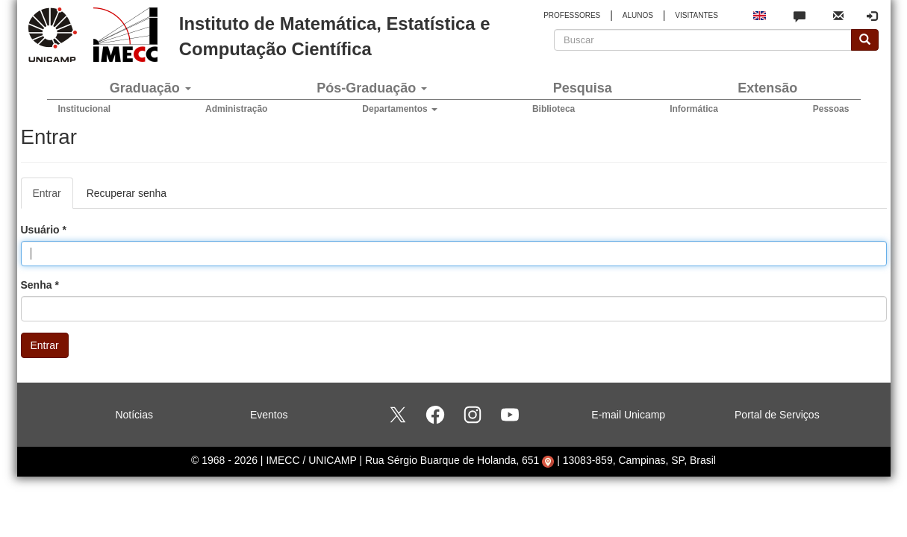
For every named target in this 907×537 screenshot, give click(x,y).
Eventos (269, 415)
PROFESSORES (571, 15)
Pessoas (831, 109)
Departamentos (399, 109)
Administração (236, 109)
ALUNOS (638, 15)
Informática (694, 109)
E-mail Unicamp (628, 415)
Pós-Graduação (372, 88)
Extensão (767, 88)
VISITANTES (696, 15)
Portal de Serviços (777, 415)
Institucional (84, 109)
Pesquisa (582, 88)
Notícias (134, 415)
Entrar (53, 197)
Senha (40, 285)
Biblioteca (553, 109)
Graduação (150, 88)
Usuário (43, 230)
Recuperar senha (126, 193)
